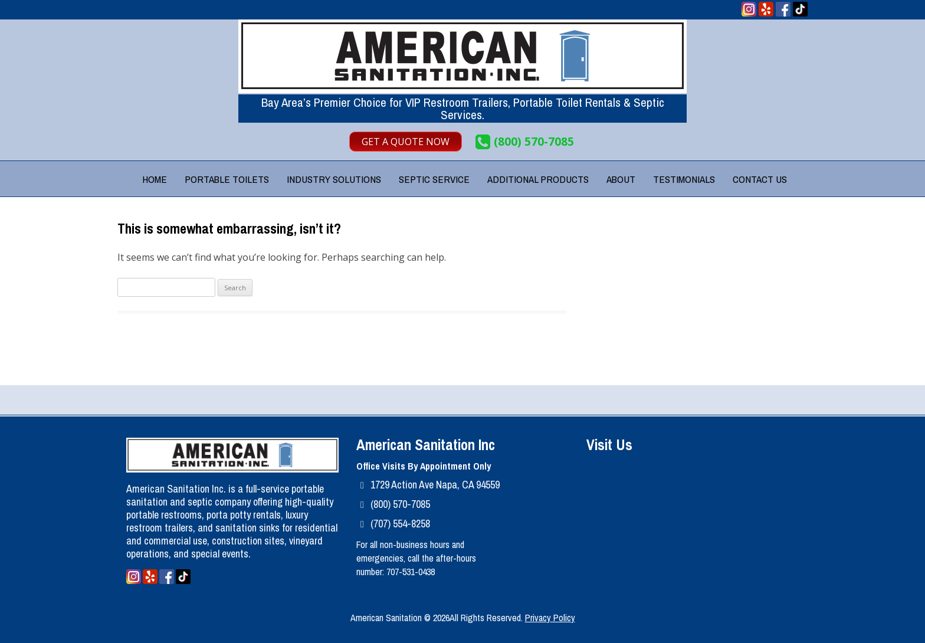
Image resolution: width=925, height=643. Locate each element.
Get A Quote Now (406, 141)
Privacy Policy (550, 617)
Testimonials (684, 179)
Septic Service (434, 179)
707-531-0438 (410, 571)
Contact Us (760, 179)
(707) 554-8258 (400, 523)
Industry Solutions (334, 179)
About (620, 179)
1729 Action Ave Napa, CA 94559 (435, 484)
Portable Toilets (227, 179)
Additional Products (538, 179)
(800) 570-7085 (534, 141)
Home (154, 179)
